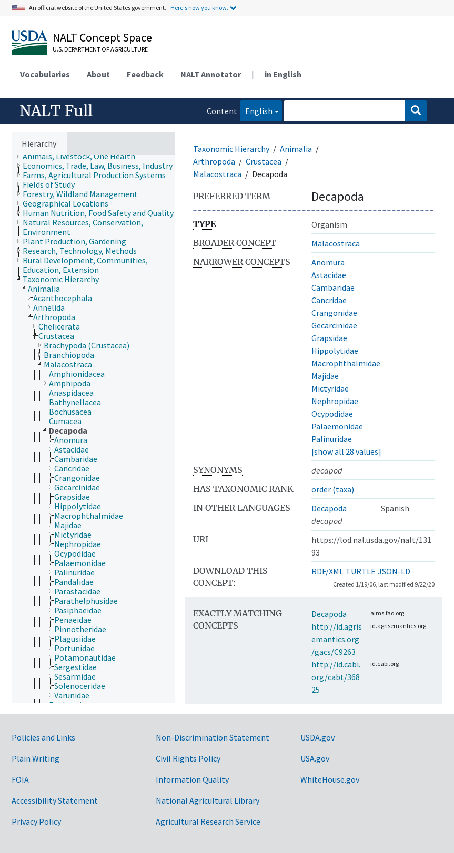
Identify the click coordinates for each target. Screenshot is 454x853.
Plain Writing (35, 758)
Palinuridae (331, 439)
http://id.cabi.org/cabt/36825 (335, 677)
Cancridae (329, 300)
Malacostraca (217, 174)
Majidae (325, 376)
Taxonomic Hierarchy (231, 148)
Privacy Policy (36, 821)
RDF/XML (327, 571)
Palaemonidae (337, 426)
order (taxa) (332, 489)
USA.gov (314, 758)
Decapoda (329, 508)
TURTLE (361, 571)
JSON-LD (394, 571)
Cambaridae (333, 287)
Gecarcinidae (334, 325)
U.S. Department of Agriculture (100, 49)
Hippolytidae (334, 350)
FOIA (20, 779)
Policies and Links (43, 737)
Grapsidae (329, 338)
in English (283, 74)
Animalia (296, 148)
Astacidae (328, 275)
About (98, 74)
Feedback (145, 74)
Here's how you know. (199, 8)
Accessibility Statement (55, 800)
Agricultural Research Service (208, 821)
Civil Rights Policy (188, 758)
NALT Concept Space (102, 37)
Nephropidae (334, 401)
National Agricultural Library (207, 800)
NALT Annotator (210, 74)
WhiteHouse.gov (329, 779)
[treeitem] (83, 156)
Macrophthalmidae (345, 363)
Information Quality (192, 779)
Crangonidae (334, 312)
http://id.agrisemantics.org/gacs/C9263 (336, 639)
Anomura (328, 262)
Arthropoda (214, 161)
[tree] (93, 429)
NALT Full (56, 110)
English (256, 110)
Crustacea (263, 161)
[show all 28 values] (346, 451)
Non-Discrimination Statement (212, 737)
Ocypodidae (332, 413)
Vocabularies (45, 74)
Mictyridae (330, 388)
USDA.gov (317, 737)
